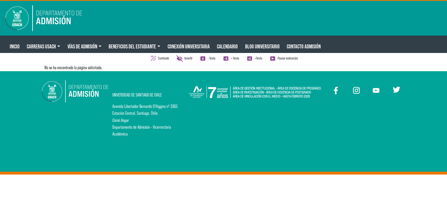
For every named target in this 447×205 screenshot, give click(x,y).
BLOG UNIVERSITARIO (262, 46)
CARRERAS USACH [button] (41, 46)
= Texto (235, 58)
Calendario (227, 46)
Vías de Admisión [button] (82, 46)
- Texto (212, 58)
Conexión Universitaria (189, 46)
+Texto (258, 58)
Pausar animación (288, 58)
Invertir (188, 58)
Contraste (163, 58)
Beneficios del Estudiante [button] (132, 46)
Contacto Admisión (304, 46)
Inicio (15, 46)
